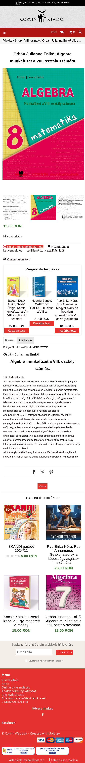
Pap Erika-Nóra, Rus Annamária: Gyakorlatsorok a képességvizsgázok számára (64, 554)
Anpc (5, 684)
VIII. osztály (32, 40)
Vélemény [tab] (25, 340)
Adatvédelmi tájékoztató (51, 660)
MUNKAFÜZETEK (38, 347)
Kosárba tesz (16, 330)
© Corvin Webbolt (14, 733)
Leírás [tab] (10, 340)
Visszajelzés (10, 680)
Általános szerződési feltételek (23, 698)
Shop (18, 40)
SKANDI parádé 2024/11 (21, 548)
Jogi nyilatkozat (13, 695)
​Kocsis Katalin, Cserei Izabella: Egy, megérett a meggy (21, 621)
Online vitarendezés (16, 687)
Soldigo (54, 733)
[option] (43, 124)
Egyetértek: (46, 661)
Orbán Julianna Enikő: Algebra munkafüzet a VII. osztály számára (64, 621)
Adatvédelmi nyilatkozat (19, 691)
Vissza (42, 486)
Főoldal (7, 40)
